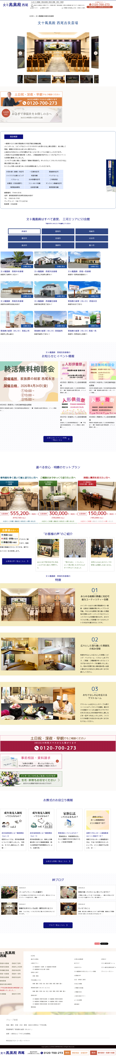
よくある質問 (78, 1001)
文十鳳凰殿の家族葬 (50, 967)
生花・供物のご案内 (79, 8)
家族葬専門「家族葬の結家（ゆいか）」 (19, 1030)
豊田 (37, 984)
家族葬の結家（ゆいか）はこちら (40, 988)
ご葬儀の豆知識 (67, 8)
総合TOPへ (35, 8)
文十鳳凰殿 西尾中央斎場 (40, 1000)
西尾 (34, 977)
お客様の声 (77, 976)
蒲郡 (57, 984)
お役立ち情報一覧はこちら (57, 862)
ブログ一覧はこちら (57, 926)
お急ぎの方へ (81, 5)
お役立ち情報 (78, 984)
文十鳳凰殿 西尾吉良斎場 (40, 1005)
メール (97, 944)
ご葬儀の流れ (78, 993)
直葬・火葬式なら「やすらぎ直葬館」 (18, 1034)
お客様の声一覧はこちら (16, 561)
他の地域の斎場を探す (54, 1005)
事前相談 (59, 5)
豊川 (61, 984)
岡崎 (34, 984)
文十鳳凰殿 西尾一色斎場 (55, 1002)
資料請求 (76, 1005)
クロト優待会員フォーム (108, 964)
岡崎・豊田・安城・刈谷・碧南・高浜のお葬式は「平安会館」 (27, 1026)
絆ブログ (74, 5)
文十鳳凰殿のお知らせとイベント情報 (85, 972)
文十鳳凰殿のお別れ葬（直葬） (41, 970)
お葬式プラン (34, 964)
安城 (40, 984)
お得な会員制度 (67, 5)
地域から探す (45, 8)
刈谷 (44, 984)
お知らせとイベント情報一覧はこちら (57, 440)
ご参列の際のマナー (80, 997)
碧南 (37, 977)
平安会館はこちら (36, 981)
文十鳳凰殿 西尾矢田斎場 (55, 1000)
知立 (47, 992)
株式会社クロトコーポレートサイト (18, 1041)
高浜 (47, 984)
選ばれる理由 (38, 5)
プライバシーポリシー (107, 972)
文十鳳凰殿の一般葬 (38, 967)
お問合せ (103, 960)
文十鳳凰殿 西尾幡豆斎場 (40, 1002)
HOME (32, 16)
